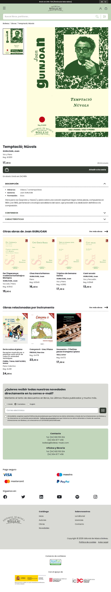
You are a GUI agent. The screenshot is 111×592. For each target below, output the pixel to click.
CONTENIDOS (11, 212)
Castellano (21, 404)
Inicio (41, 516)
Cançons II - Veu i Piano (41, 349)
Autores (42, 520)
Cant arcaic (89, 273)
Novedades (44, 528)
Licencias (79, 520)
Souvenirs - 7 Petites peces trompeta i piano (68, 350)
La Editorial (80, 516)
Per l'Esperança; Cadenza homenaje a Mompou (13, 275)
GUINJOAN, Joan (11, 151)
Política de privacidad (48, 418)
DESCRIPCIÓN (11, 183)
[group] (67, 82)
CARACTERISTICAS (14, 219)
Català (10, 404)
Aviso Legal (103, 542)
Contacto (79, 524)
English (32, 404)
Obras (42, 524)
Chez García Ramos (39, 273)
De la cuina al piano (12, 349)
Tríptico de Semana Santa (66, 274)
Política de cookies (87, 542)
